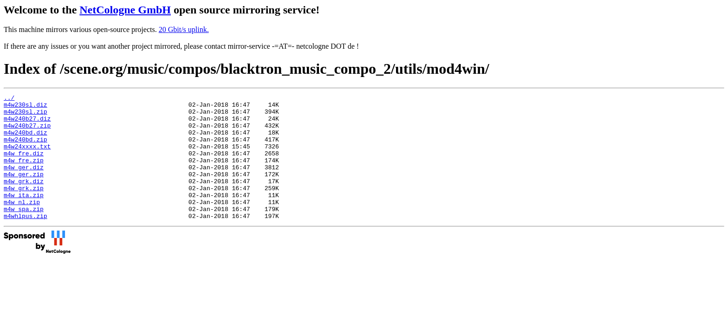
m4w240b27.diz (27, 124)
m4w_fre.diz (24, 165)
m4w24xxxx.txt (27, 157)
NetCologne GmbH (125, 10)
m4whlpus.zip (25, 241)
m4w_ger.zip (24, 190)
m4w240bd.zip (25, 149)
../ (9, 99)
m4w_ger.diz (24, 182)
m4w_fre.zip (24, 174)
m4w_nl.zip (22, 224)
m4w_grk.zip (24, 207)
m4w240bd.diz (25, 140)
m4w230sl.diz (25, 107)
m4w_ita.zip (24, 216)
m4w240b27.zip (27, 132)
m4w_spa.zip (24, 232)
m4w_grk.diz (24, 199)
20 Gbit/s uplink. (184, 29)
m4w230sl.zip (25, 115)
